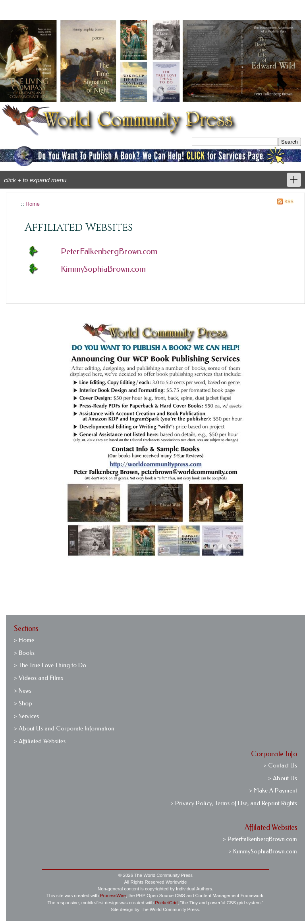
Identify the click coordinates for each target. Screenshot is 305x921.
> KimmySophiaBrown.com (262, 851)
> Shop (23, 703)
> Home (24, 640)
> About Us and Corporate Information (64, 728)
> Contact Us (280, 765)
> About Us (282, 778)
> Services (26, 716)
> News (22, 690)
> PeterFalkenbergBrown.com (260, 839)
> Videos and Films (38, 678)
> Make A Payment (273, 790)
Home (32, 204)
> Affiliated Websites (40, 741)
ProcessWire (113, 895)
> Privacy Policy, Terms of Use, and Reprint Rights (233, 803)
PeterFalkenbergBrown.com (109, 251)
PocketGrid (166, 902)
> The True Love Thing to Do (50, 665)
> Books (24, 652)
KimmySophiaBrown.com (103, 269)
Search (289, 142)
